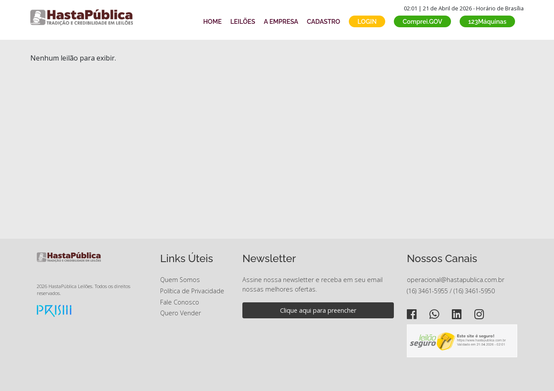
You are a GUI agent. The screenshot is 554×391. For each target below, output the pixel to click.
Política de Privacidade (192, 291)
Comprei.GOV (422, 21)
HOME (212, 21)
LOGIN (367, 21)
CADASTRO (323, 21)
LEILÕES (242, 21)
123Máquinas (487, 21)
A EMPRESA (281, 21)
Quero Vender (180, 313)
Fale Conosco (179, 302)
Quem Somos (180, 280)
